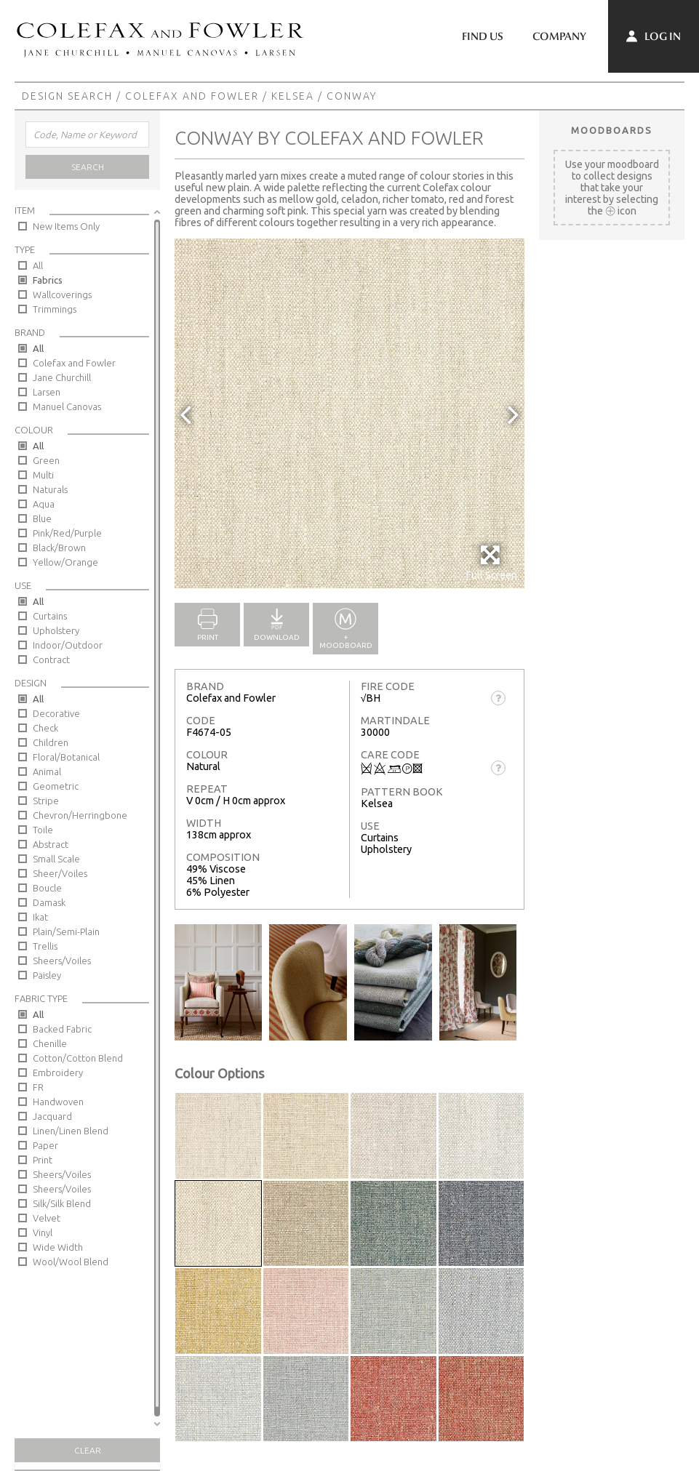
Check (45, 728)
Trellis (45, 946)
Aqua (44, 504)
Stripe (46, 800)
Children (50, 742)
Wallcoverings (62, 294)
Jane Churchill (62, 377)
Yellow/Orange (65, 562)
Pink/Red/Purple (67, 533)
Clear (87, 1450)
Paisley (47, 975)
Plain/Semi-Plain (66, 931)
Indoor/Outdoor (68, 645)
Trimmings (54, 309)
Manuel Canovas (67, 406)
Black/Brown (59, 547)
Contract (51, 659)
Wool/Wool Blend (70, 1261)
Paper (45, 1145)
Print (42, 1160)
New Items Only (66, 226)
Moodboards (611, 130)
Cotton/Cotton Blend (78, 1058)
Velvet (46, 1218)
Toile (43, 830)
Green (46, 460)
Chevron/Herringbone (80, 815)
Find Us (482, 36)
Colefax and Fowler (192, 96)
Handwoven (58, 1102)
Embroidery (58, 1072)
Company (559, 36)
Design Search (67, 96)
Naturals (50, 489)
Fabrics (48, 280)
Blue (42, 518)
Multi (43, 475)
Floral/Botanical (66, 757)
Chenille (50, 1043)
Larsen (46, 392)
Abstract (50, 844)
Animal (47, 771)
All (38, 265)
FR (38, 1087)
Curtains (50, 616)
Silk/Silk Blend (62, 1203)
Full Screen (491, 562)
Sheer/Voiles (60, 873)
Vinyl (42, 1232)
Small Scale (56, 859)
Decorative (56, 713)
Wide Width (58, 1247)
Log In (653, 36)
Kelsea (292, 96)
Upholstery (56, 630)
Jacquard (52, 1116)
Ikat (40, 917)
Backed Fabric (62, 1029)
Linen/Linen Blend (70, 1131)
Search (87, 167)
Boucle (47, 888)
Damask (49, 902)
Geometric (56, 786)
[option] (349, 413)
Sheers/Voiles (62, 960)
